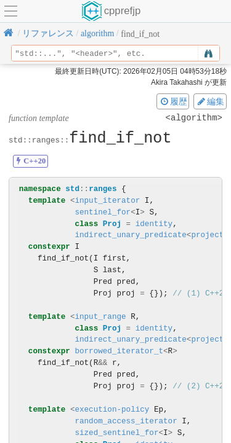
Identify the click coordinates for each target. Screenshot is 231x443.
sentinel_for (103, 212)
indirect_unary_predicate (130, 235)
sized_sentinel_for (116, 433)
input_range (100, 317)
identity (154, 224)
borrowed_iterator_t (119, 351)
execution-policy (112, 409)
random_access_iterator (126, 421)
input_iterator (107, 200)
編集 (210, 101)
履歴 (173, 101)
